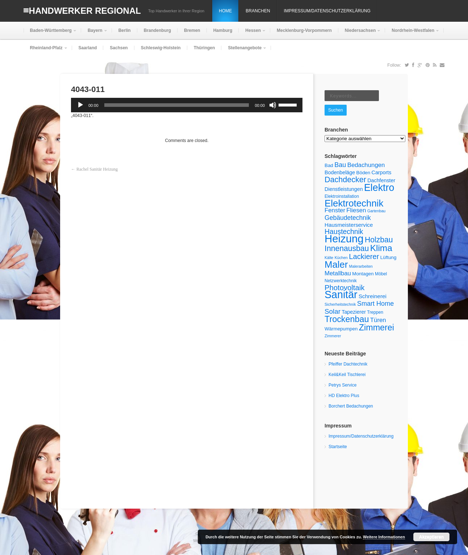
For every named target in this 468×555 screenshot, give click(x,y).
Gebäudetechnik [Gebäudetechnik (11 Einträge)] (348, 217)
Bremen (192, 30)
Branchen (258, 10)
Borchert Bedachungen (351, 406)
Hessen (252, 33)
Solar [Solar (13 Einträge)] (332, 311)
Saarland (88, 47)
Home (225, 10)
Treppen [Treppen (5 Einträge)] (375, 312)
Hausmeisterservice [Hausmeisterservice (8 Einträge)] (349, 225)
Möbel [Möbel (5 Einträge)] (381, 273)
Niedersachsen (359, 33)
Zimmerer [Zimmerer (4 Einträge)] (333, 336)
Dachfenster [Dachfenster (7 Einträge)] (381, 180)
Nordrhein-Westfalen (412, 33)
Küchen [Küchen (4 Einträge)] (341, 257)
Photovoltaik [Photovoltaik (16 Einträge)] (344, 288)
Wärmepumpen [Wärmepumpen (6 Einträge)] (341, 328)
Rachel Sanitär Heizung (97, 169)
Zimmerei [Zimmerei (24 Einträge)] (376, 327)
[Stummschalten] (272, 105)
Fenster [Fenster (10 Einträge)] (335, 210)
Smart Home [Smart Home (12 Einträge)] (375, 303)
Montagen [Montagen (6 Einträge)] (363, 273)
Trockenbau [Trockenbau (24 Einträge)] (347, 319)
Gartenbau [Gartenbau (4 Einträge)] (376, 211)
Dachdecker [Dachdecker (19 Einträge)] (345, 179)
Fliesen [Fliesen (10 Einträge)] (356, 210)
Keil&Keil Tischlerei (347, 374)
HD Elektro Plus (344, 395)
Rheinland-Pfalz (46, 51)
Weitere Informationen (384, 537)
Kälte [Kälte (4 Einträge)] (329, 257)
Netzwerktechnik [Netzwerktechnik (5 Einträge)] (341, 280)
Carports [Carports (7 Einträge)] (382, 172)
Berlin (124, 30)
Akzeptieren (431, 536)
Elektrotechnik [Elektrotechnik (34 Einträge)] (354, 203)
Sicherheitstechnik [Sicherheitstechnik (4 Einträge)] (340, 304)
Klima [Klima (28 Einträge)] (381, 248)
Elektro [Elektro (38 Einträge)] (379, 187)
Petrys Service (342, 385)
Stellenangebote (244, 51)
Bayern (94, 33)
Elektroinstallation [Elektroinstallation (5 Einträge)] (342, 196)
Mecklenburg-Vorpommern (304, 30)
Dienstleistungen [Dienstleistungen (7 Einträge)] (344, 189)
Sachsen (119, 47)
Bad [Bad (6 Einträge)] (329, 165)
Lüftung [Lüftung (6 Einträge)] (388, 257)
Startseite (338, 446)
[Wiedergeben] (80, 105)
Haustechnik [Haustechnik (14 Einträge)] (344, 231)
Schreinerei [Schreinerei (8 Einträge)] (372, 296)
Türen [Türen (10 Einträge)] (378, 320)
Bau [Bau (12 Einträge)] (340, 164)
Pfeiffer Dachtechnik (348, 364)
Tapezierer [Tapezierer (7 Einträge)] (354, 312)
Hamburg (223, 30)
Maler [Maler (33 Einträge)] (336, 264)
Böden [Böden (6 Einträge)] (363, 172)
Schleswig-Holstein (161, 47)
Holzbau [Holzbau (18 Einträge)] (379, 239)
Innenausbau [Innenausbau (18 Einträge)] (347, 248)
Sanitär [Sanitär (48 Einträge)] (341, 294)
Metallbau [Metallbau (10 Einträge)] (338, 273)
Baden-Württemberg (50, 33)
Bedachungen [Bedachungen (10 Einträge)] (366, 165)
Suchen (335, 110)
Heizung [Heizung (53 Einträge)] (344, 239)
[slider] (176, 105)
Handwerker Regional (85, 11)
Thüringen (204, 47)
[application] (186, 105)
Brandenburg (157, 30)
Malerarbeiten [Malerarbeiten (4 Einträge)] (361, 266)
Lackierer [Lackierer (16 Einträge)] (364, 256)
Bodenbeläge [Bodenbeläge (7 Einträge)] (340, 172)
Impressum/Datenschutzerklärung (327, 10)
